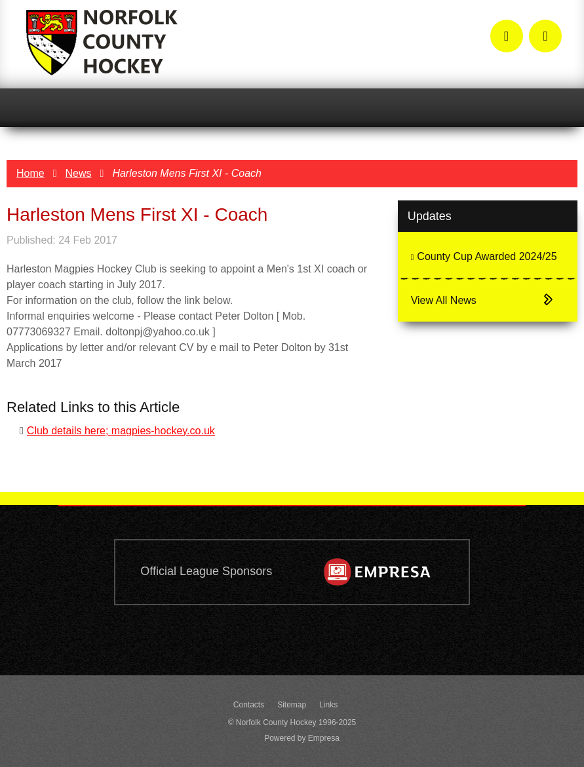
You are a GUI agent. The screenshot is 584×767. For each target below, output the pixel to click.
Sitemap (291, 704)
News (79, 173)
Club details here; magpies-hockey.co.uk (121, 430)
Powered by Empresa (302, 738)
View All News (444, 300)
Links (328, 704)
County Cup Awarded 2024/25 (484, 256)
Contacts (248, 704)
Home (30, 173)
